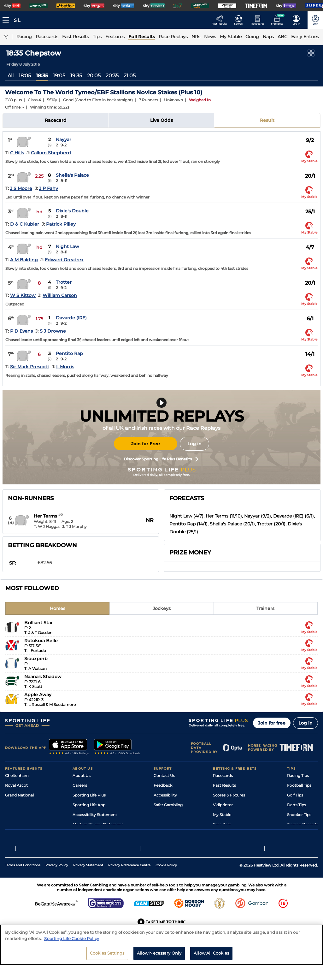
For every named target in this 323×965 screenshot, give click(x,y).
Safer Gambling (168, 804)
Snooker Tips (299, 814)
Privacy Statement (88, 880)
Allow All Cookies (211, 956)
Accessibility (165, 795)
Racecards (223, 775)
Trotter (64, 282)
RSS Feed (81, 834)
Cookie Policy (166, 880)
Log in (194, 444)
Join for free (271, 723)
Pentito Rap (69, 353)
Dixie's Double (72, 211)
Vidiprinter (223, 804)
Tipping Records (302, 824)
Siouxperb (36, 658)
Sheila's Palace (72, 175)
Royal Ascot (16, 785)
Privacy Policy (56, 880)
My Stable (222, 814)
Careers (80, 785)
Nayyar (63, 139)
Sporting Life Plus (89, 795)
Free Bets (222, 824)
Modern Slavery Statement (98, 824)
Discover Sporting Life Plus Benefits (161, 459)
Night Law (67, 246)
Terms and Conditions (22, 880)
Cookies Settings (107, 956)
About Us (82, 775)
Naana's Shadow (43, 676)
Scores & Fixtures (229, 795)
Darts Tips (296, 804)
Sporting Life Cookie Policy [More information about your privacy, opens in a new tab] (71, 941)
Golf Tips (295, 795)
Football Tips (299, 785)
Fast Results (224, 785)
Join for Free (145, 444)
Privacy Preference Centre (129, 880)
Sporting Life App (89, 804)
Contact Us (164, 775)
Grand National (19, 795)
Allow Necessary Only (159, 956)
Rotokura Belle (41, 640)
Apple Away (37, 694)
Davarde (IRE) (71, 318)
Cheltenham (17, 775)
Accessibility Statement (95, 814)
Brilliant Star (38, 622)
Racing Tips (298, 775)
